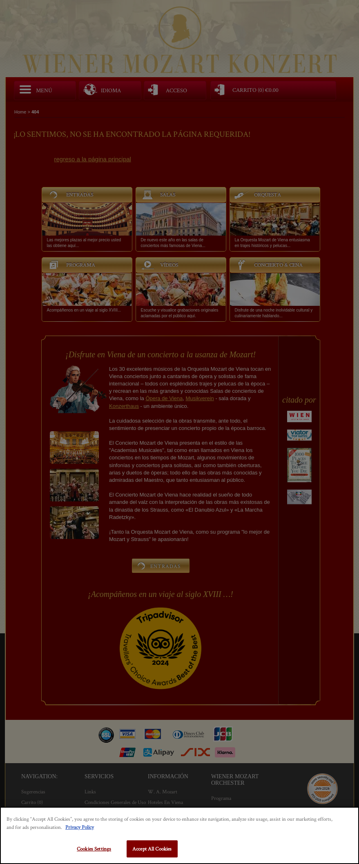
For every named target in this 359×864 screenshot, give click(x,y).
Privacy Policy (79, 827)
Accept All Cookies (152, 848)
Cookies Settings (94, 848)
